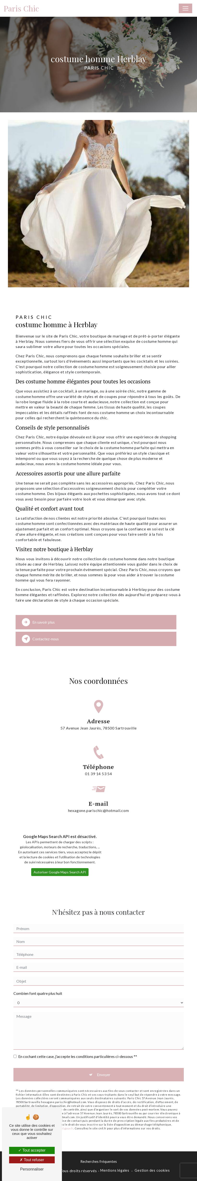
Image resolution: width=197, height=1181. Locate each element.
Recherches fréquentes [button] (98, 1161)
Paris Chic (21, 8)
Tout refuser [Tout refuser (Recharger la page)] (32, 1160)
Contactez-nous (40, 639)
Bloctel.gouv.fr (63, 1120)
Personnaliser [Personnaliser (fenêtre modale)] (32, 1169)
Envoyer (103, 1066)
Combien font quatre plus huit (37, 985)
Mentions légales (114, 1170)
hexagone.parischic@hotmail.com (98, 794)
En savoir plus (38, 622)
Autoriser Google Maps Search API (60, 864)
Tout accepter (31, 1150)
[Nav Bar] (185, 8)
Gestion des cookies (152, 1170)
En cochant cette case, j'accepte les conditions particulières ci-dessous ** (77, 1048)
